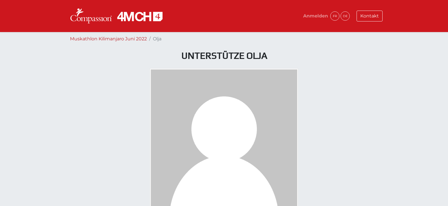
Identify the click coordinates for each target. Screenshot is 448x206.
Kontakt (369, 16)
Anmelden (315, 16)
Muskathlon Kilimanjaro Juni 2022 (108, 38)
